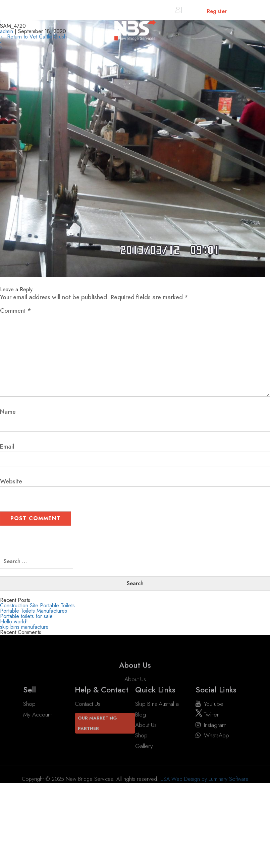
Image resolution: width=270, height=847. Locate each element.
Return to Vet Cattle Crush (33, 37)
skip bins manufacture (24, 627)
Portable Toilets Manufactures (33, 611)
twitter (207, 714)
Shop (29, 704)
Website (11, 481)
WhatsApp (212, 735)
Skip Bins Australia (157, 704)
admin (6, 31)
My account (37, 714)
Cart (243, 12)
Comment (15, 310)
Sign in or (201, 11)
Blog (140, 714)
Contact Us (87, 704)
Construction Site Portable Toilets (37, 605)
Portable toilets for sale (26, 616)
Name (8, 411)
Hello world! (14, 621)
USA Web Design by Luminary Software (204, 787)
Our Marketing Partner (97, 723)
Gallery (144, 746)
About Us (135, 687)
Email (7, 446)
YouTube (209, 704)
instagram (211, 725)
